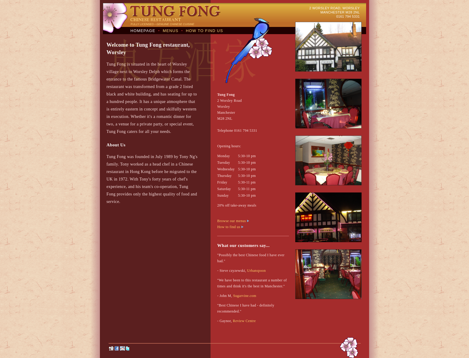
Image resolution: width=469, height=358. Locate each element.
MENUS (171, 30)
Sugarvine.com (244, 296)
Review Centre (244, 321)
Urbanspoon (256, 270)
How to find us (230, 227)
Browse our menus (233, 221)
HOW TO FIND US (204, 30)
